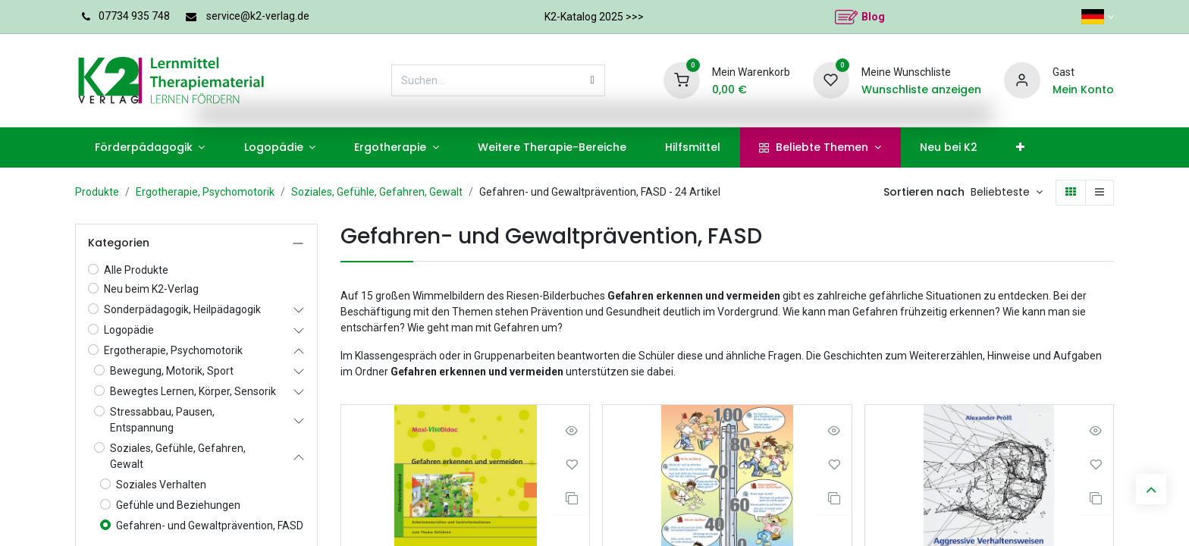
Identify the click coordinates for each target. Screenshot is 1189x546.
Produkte (97, 192)
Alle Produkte (136, 270)
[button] (1006, 193)
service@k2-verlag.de (257, 16)
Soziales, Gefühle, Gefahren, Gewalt (377, 192)
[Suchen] (592, 80)
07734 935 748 (134, 16)
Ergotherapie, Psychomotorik (205, 192)
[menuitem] (149, 147)
